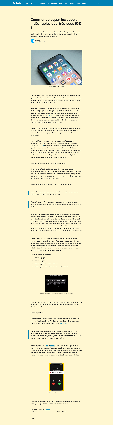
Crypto (60, 3)
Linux (66, 3)
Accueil (27, 3)
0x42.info (17, 3)
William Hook (56, 86)
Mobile (84, 3)
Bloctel (50, 115)
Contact (47, 410)
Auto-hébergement (52, 3)
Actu (37, 3)
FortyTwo (38, 40)
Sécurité (42, 3)
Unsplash (62, 86)
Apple (78, 3)
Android (52, 346)
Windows (72, 3)
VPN (32, 3)
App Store (63, 323)
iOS (31, 16)
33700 (42, 146)
